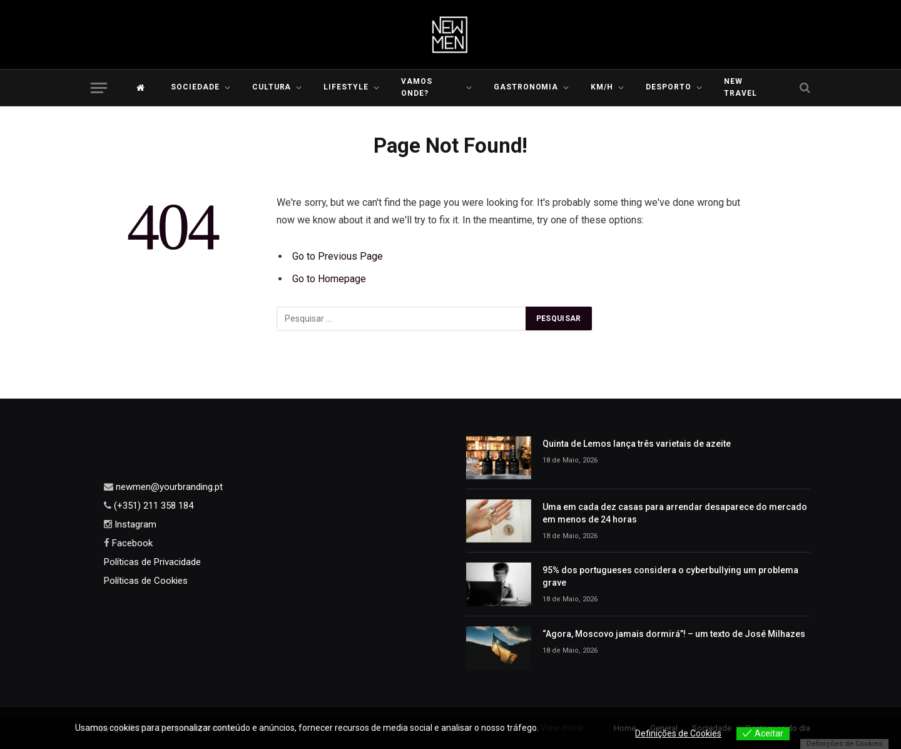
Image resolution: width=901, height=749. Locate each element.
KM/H (602, 87)
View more (562, 728)
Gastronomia (526, 87)
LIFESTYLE (346, 87)
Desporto (668, 87)
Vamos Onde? (416, 87)
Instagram (134, 524)
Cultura (272, 87)
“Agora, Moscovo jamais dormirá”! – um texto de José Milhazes (673, 634)
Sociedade (195, 87)
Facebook (131, 543)
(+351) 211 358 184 (152, 505)
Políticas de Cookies (146, 580)
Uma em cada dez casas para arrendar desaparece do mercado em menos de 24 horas (674, 513)
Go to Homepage (329, 279)
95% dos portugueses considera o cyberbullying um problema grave (670, 576)
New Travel (740, 87)
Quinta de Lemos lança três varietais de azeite (636, 444)
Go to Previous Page (337, 256)
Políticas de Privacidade (152, 562)
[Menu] (99, 88)
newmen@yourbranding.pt (168, 486)
